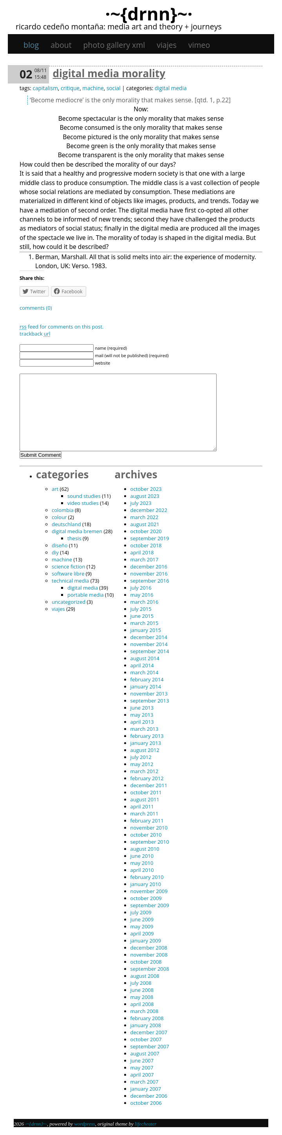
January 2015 (145, 630)
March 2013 (144, 728)
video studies (83, 503)
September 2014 (149, 651)
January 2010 (145, 884)
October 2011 (146, 792)
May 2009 (142, 926)
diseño (60, 545)
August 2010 (144, 848)
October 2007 (146, 1039)
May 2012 (142, 764)
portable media (85, 594)
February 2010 (147, 877)
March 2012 (144, 771)
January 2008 (145, 1025)
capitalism (45, 88)
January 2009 (145, 940)
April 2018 (142, 552)
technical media (70, 580)
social (114, 88)
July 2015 (141, 608)
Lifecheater (146, 1124)
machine (93, 88)
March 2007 (144, 1081)
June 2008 (142, 989)
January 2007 (145, 1088)
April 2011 (142, 806)
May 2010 (142, 862)
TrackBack (35, 333)
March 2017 (144, 559)
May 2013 (142, 714)
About (61, 45)
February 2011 (147, 820)
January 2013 (145, 742)
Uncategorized (68, 601)
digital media (171, 88)
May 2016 (142, 594)
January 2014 (145, 686)
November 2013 (149, 693)
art (55, 488)
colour (59, 517)
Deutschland (66, 524)
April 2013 (142, 721)
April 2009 (142, 933)
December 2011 (149, 785)
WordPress (84, 1124)
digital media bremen (77, 531)
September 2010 (149, 841)
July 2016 (141, 587)
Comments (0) (36, 307)
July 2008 (141, 982)
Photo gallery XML (114, 45)
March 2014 (144, 672)
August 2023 (144, 495)
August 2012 (144, 750)
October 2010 (146, 834)
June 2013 (142, 707)
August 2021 (144, 524)
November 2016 (149, 573)
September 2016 (149, 580)
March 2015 (144, 623)
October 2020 (146, 531)
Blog (31, 45)
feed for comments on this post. (62, 326)
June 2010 (142, 855)
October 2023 (146, 488)
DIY (55, 552)
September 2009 (149, 905)
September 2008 (149, 968)
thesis (74, 538)
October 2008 (146, 961)
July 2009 (141, 912)
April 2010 (142, 869)
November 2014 (149, 644)
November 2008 (149, 954)
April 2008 (142, 1004)
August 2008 (144, 975)
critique (70, 88)
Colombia (63, 510)
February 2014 (147, 679)
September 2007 (149, 1046)
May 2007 (142, 1067)
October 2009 (146, 898)
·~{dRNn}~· (148, 13)
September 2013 (149, 700)
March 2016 (144, 601)
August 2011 (144, 799)
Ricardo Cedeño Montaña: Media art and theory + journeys (119, 26)
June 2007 (142, 1060)
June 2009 (142, 919)
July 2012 (141, 757)
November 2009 (149, 891)
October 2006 (146, 1102)
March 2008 (144, 1011)
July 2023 (141, 503)
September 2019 (149, 538)
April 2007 (142, 1074)
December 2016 (149, 566)
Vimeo (199, 45)
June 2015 (142, 615)
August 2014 (144, 658)
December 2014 (149, 637)
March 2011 (144, 813)
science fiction (68, 566)
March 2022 (144, 517)
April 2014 (142, 665)
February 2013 (147, 735)
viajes (167, 45)
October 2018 (146, 545)
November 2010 (149, 827)
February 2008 (147, 1018)
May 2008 (142, 997)
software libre (68, 573)
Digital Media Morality (109, 73)
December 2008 (149, 947)
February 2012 (147, 778)
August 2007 (144, 1053)
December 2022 (149, 510)
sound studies (84, 495)
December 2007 (149, 1032)
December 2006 (149, 1095)
